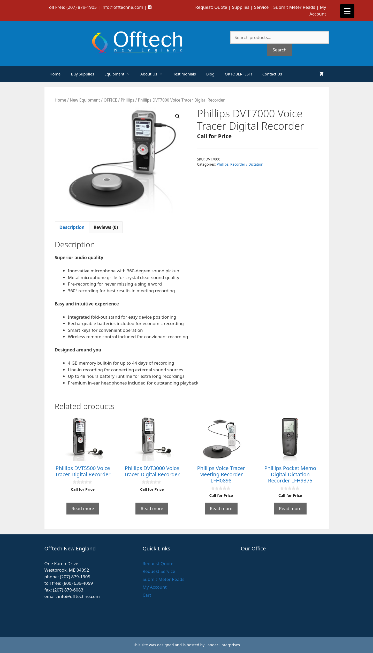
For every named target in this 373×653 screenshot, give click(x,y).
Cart (146, 595)
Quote (220, 7)
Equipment (119, 74)
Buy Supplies (82, 73)
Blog (210, 73)
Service (261, 7)
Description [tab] (72, 227)
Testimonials (184, 73)
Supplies (240, 7)
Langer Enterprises (222, 644)
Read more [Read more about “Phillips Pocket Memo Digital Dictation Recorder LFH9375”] (290, 508)
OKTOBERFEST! (238, 73)
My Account (154, 587)
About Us (154, 74)
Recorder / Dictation (246, 164)
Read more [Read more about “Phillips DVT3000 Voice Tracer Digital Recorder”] (152, 508)
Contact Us (272, 73)
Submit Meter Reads (294, 7)
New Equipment (85, 100)
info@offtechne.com (122, 7)
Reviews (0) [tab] (106, 227)
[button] (177, 116)
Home (55, 73)
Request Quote (157, 563)
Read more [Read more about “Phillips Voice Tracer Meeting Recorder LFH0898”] (221, 508)
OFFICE (110, 100)
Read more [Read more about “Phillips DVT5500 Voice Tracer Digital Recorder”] (83, 508)
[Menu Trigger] (347, 11)
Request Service (158, 571)
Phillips (127, 100)
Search (279, 50)
